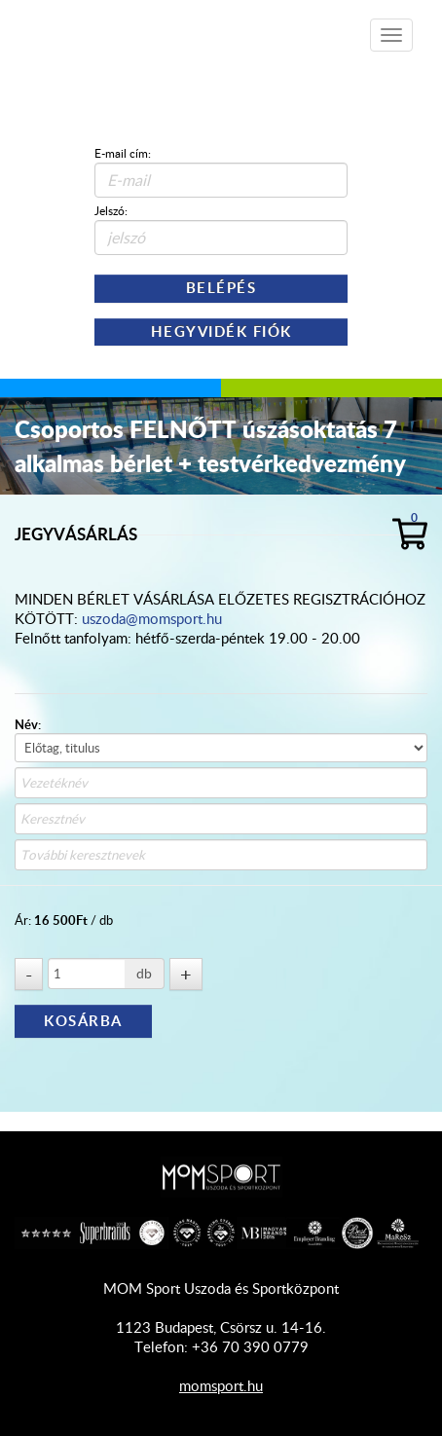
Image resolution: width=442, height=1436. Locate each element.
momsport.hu (221, 1385)
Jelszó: (111, 210)
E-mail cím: (122, 153)
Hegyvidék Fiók (221, 331)
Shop (127, 28)
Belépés (221, 287)
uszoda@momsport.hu (152, 618)
